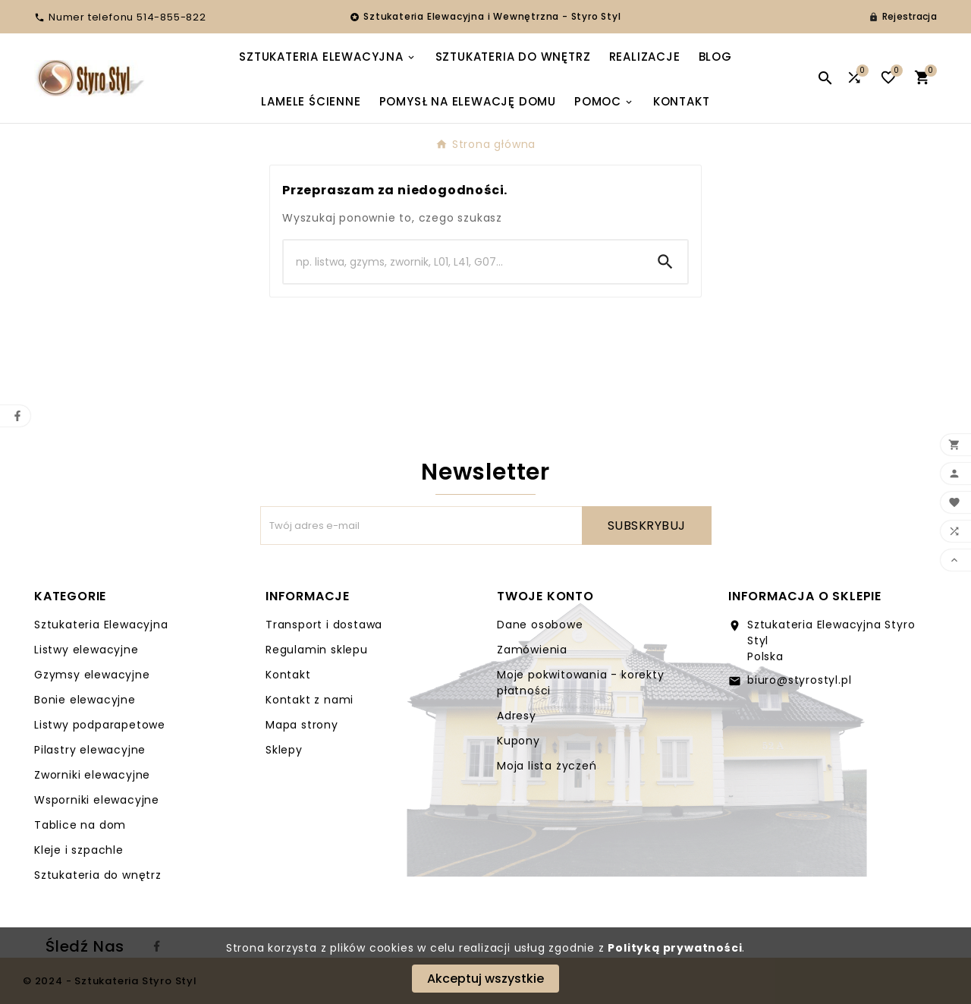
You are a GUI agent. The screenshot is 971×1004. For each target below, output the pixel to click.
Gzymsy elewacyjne (92, 674)
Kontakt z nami (310, 699)
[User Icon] (903, 17)
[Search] (463, 262)
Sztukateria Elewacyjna (101, 624)
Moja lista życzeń (547, 765)
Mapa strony (302, 724)
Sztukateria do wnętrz (98, 875)
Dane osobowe (540, 624)
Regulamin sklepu (317, 649)
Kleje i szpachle (79, 850)
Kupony (518, 740)
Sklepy (284, 749)
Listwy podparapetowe (99, 724)
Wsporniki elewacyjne (96, 799)
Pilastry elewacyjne (90, 749)
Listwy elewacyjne (86, 649)
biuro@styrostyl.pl (799, 680)
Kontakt (288, 674)
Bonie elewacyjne (85, 699)
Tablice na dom (80, 824)
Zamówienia (532, 649)
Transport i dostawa (324, 624)
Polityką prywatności (675, 947)
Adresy (516, 715)
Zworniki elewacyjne (92, 774)
